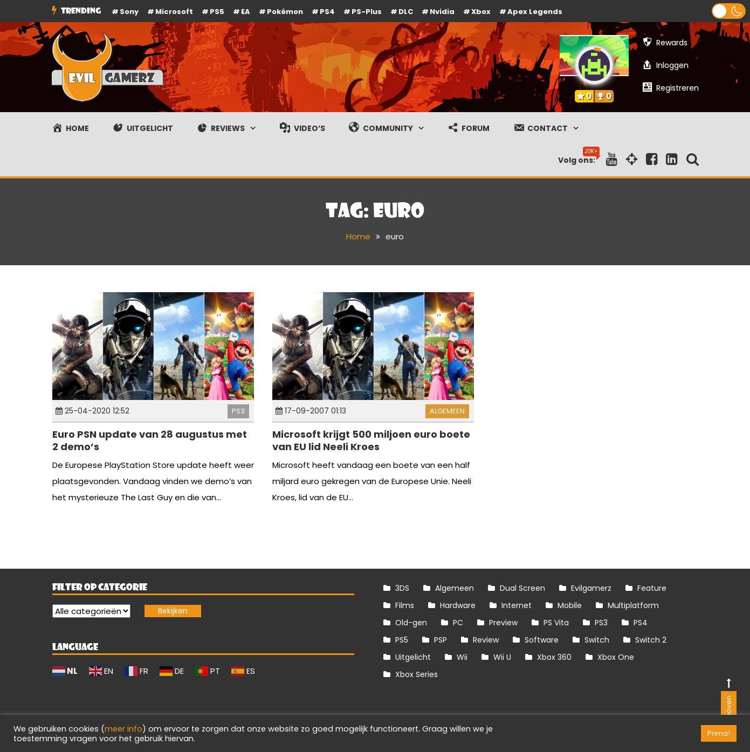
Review (486, 639)
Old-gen (411, 622)
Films (404, 605)
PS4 (327, 11)
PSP (440, 639)
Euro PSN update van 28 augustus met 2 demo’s (149, 440)
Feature (651, 588)
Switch (596, 639)
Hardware (458, 605)
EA (245, 11)
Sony (129, 11)
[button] (729, 11)
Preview (503, 622)
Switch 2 (650, 639)
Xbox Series (416, 674)
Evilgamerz (591, 588)
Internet (516, 605)
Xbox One (615, 657)
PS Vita (556, 622)
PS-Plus (367, 11)
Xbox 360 (554, 657)
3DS (402, 588)
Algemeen (447, 411)
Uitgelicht (413, 657)
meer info (123, 728)
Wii (462, 657)
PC (458, 622)
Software (542, 639)
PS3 (238, 411)
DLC (405, 11)
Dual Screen (522, 588)
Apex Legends (534, 11)
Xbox (481, 11)
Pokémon (285, 11)
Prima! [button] (718, 733)
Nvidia (442, 11)
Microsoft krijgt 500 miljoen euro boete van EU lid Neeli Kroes (371, 440)
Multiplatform (633, 605)
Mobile (570, 605)
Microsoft (174, 11)
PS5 (217, 11)
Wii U (502, 657)
